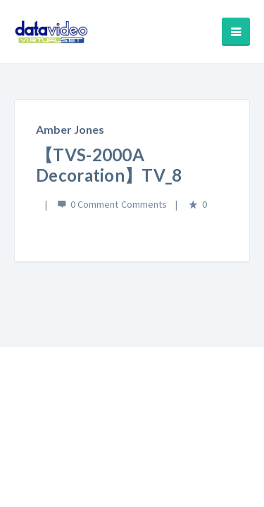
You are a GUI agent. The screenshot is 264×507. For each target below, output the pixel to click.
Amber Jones (70, 129)
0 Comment (94, 204)
